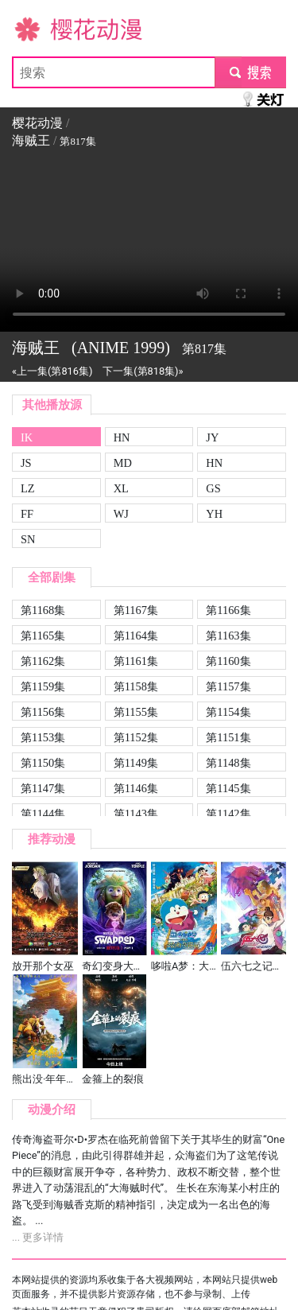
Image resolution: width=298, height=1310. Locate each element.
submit (249, 72)
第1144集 (43, 813)
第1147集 (43, 788)
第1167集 (136, 610)
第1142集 (228, 813)
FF (27, 513)
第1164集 (136, 635)
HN (122, 437)
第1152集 (136, 737)
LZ (28, 488)
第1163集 (228, 635)
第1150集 (43, 762)
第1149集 (136, 762)
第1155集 (136, 712)
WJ (121, 513)
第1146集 (136, 788)
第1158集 (136, 686)
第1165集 (43, 635)
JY (212, 437)
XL (121, 488)
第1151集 (228, 737)
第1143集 (136, 813)
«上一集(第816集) (52, 371)
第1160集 (228, 661)
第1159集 (43, 686)
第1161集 (136, 661)
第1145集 (228, 788)
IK (27, 437)
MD (123, 463)
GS (213, 488)
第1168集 (43, 610)
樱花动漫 (37, 28)
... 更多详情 (38, 1237)
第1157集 (228, 686)
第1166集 (228, 610)
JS (26, 463)
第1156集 (43, 712)
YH (214, 513)
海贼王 (31, 140)
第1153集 (43, 737)
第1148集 (228, 762)
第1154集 (228, 712)
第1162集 (43, 661)
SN (28, 539)
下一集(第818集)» (143, 371)
